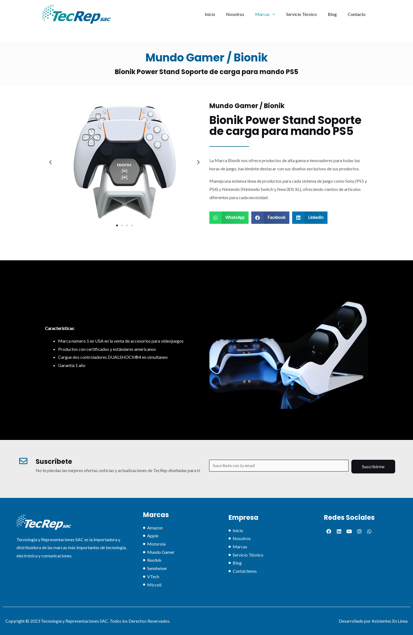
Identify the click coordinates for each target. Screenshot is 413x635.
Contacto (358, 14)
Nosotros (245, 14)
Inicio (222, 14)
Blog (335, 14)
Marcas (273, 14)
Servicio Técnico (307, 14)
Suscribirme (373, 466)
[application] (280, 14)
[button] (117, 225)
